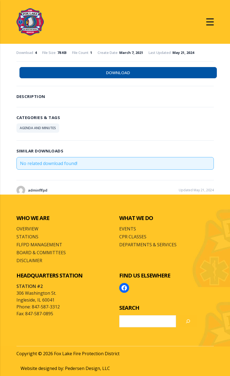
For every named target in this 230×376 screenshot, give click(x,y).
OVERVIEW (27, 229)
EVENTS (127, 229)
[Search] (188, 321)
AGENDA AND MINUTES (38, 128)
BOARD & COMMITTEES (41, 253)
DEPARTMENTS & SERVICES (148, 245)
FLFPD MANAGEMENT (39, 245)
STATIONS (27, 237)
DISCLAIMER (29, 261)
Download (118, 72)
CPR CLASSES (132, 237)
